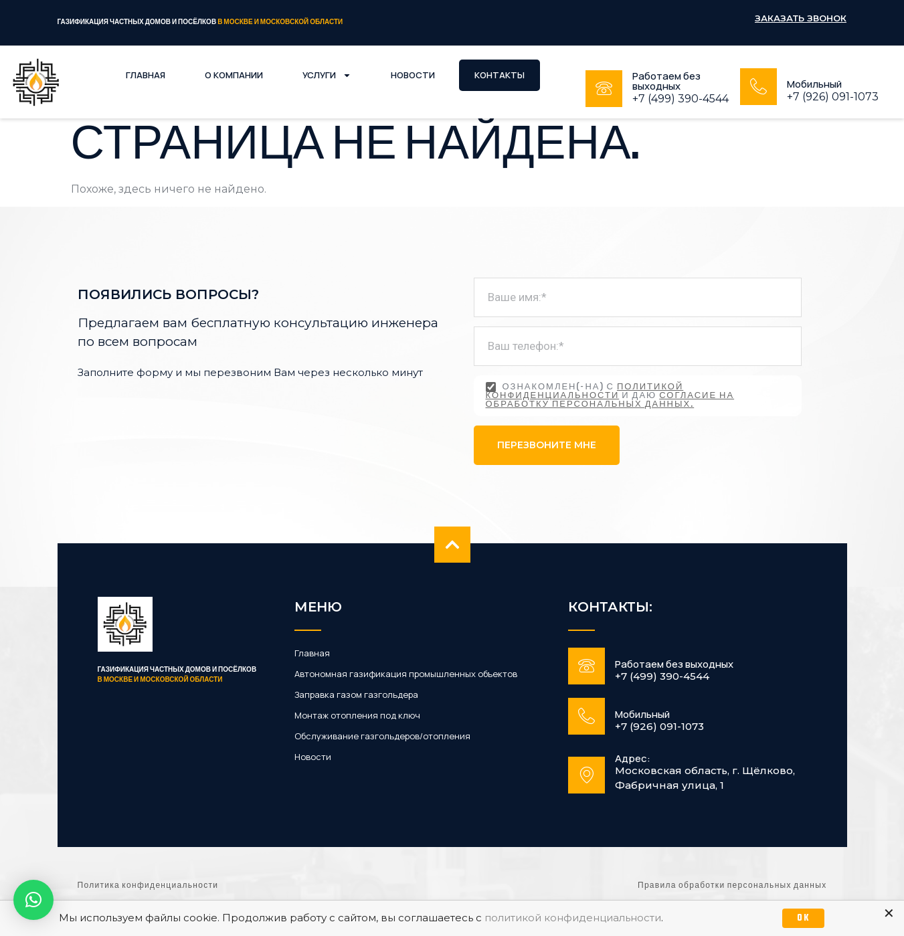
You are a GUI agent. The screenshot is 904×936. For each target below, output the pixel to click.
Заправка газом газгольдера (356, 694)
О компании (234, 75)
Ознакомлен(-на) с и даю (610, 395)
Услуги (326, 75)
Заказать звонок (800, 18)
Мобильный (814, 84)
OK (803, 918)
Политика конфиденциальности (148, 886)
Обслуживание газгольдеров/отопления (382, 736)
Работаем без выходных (666, 81)
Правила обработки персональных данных (732, 886)
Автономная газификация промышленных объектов (405, 674)
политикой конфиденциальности (585, 391)
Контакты (499, 75)
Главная (145, 75)
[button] (33, 900)
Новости (413, 75)
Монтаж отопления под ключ (357, 715)
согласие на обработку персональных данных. (610, 400)
